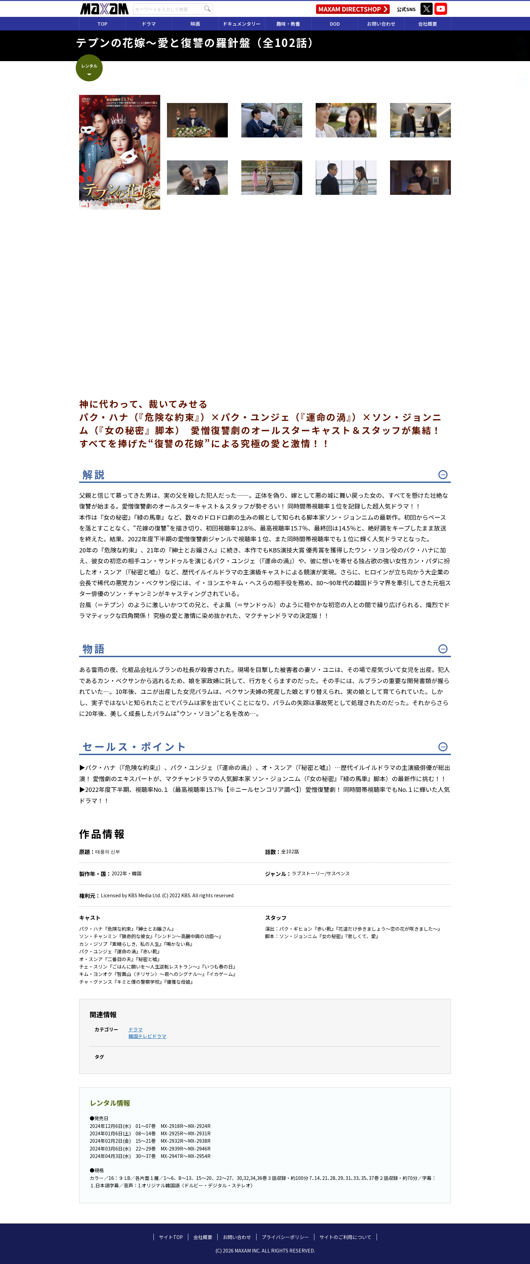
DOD (335, 23)
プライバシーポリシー (285, 1237)
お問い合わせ (381, 23)
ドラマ (135, 1029)
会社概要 (427, 23)
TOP (102, 23)
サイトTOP (171, 1237)
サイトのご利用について (345, 1237)
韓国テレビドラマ (147, 1036)
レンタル (89, 66)
